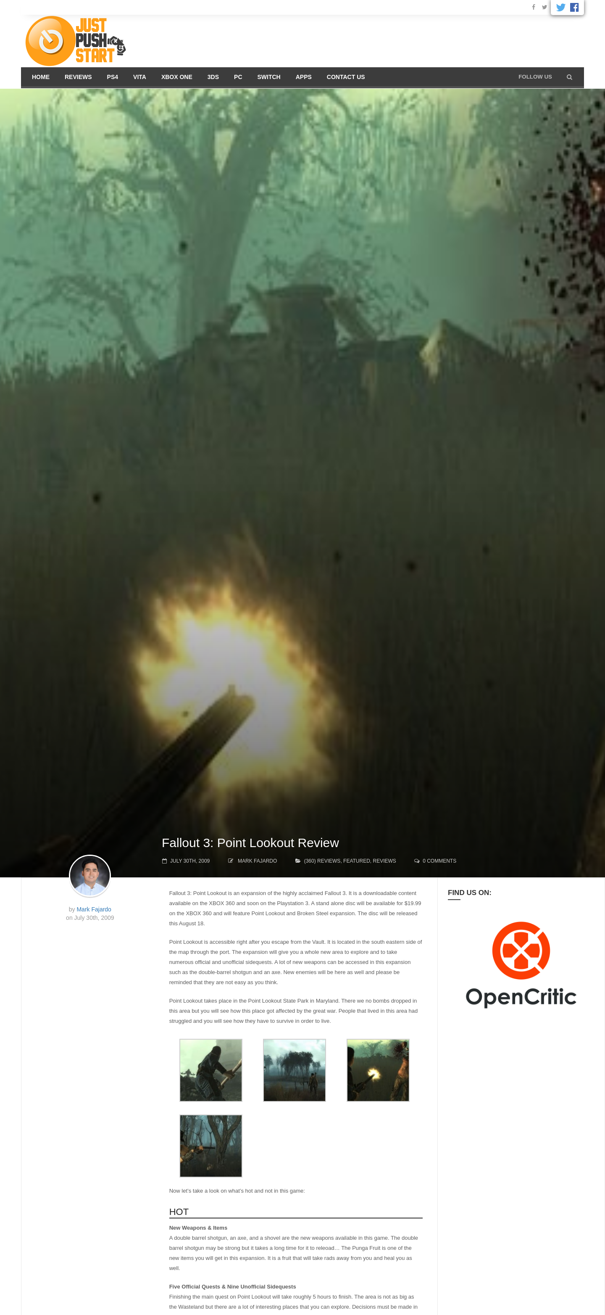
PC (238, 77)
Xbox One (176, 77)
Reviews (78, 77)
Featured (356, 861)
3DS (213, 77)
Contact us (346, 77)
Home (41, 77)
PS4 (112, 77)
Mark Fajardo (257, 861)
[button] (569, 77)
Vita (139, 77)
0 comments (439, 861)
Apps (304, 77)
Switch (269, 77)
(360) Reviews (322, 861)
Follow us (535, 77)
